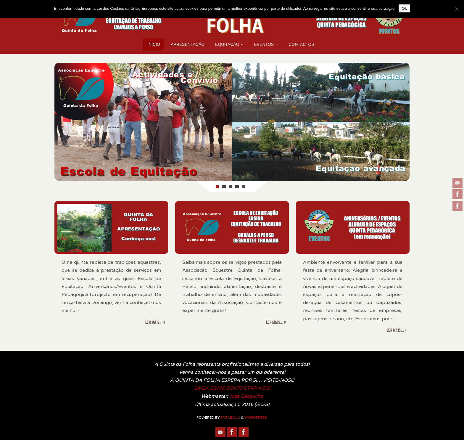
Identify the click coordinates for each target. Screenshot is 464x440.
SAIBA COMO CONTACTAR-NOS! (232, 388)
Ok (404, 8)
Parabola (230, 417)
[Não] (457, 9)
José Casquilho (246, 396)
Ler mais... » (155, 322)
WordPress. (256, 417)
